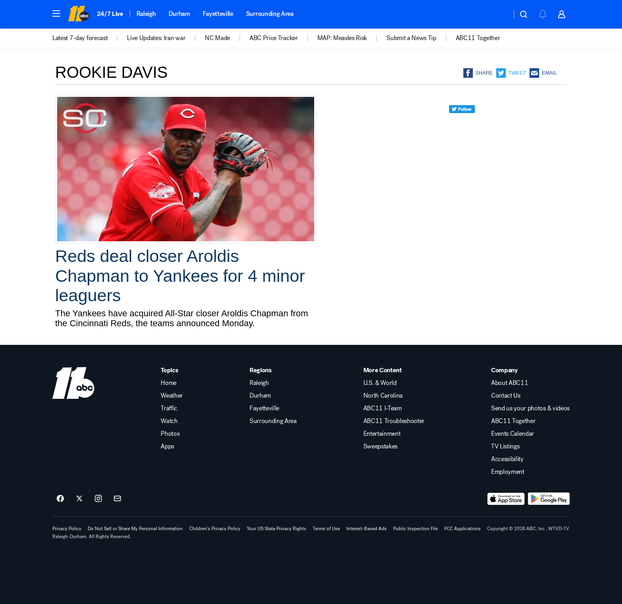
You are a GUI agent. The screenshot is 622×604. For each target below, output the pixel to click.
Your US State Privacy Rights (276, 528)
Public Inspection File (415, 528)
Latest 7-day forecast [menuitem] (80, 38)
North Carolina (383, 395)
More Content (382, 370)
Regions (261, 370)
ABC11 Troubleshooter (394, 421)
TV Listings (505, 446)
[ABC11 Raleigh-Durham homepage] (78, 14)
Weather (172, 395)
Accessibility (507, 459)
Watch (169, 421)
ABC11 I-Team (382, 408)
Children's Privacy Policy (214, 528)
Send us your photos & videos (530, 408)
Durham (179, 14)
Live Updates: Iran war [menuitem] (156, 38)
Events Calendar (512, 434)
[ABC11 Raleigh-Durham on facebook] (60, 499)
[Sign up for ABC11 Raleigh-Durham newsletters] (117, 499)
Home (169, 383)
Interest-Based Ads (366, 528)
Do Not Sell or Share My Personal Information (135, 528)
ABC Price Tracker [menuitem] (274, 38)
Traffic (169, 408)
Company (504, 370)
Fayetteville (218, 14)
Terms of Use (326, 528)
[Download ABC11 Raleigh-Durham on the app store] (506, 498)
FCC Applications (462, 528)
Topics (169, 370)
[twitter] (462, 123)
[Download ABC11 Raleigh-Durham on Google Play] (549, 498)
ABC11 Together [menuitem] (478, 38)
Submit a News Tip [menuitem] (411, 38)
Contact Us (505, 395)
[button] (56, 13)
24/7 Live (110, 14)
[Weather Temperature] (499, 14)
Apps (167, 446)
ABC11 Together (513, 421)
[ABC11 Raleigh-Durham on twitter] (79, 499)
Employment (507, 472)
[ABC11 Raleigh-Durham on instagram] (98, 499)
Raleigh (146, 14)
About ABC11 (509, 383)
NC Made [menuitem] (217, 38)
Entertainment (382, 434)
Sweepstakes (380, 446)
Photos (170, 434)
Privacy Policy (66, 528)
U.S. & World (380, 383)
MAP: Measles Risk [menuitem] (342, 38)
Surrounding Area (270, 14)
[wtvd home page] (73, 383)
